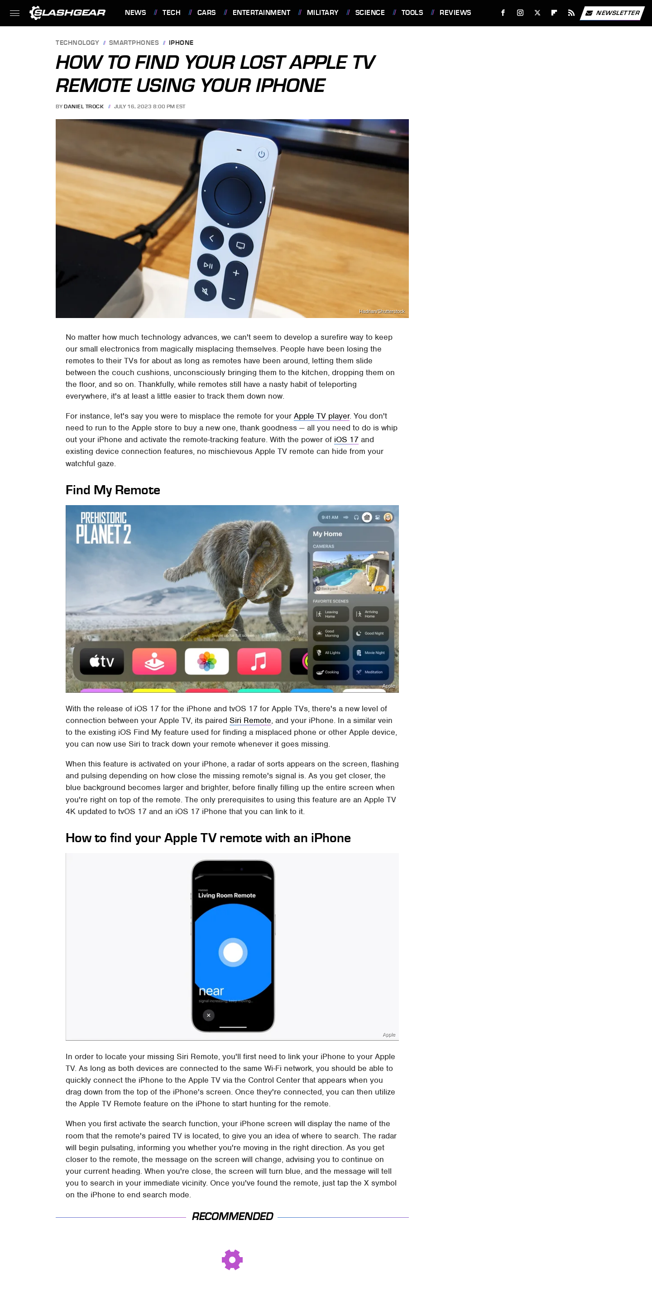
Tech (172, 13)
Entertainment (262, 13)
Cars (206, 13)
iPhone (181, 43)
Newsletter (612, 13)
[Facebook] (503, 13)
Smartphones (134, 43)
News (135, 13)
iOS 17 (346, 439)
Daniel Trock (84, 106)
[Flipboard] (554, 13)
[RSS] (571, 13)
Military (323, 13)
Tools (412, 13)
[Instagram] (520, 13)
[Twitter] (537, 13)
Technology (77, 43)
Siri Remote (250, 720)
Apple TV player (322, 416)
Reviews (455, 13)
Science (370, 13)
